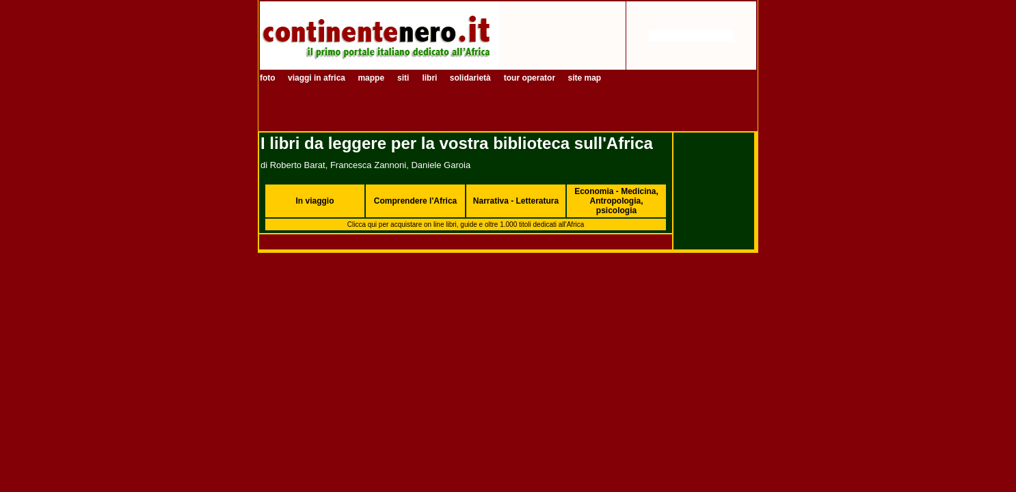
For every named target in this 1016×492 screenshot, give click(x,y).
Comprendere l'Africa (415, 201)
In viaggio (314, 201)
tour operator (531, 78)
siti (403, 78)
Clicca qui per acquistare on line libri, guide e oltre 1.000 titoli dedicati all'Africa (466, 224)
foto (269, 78)
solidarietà (470, 78)
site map (584, 78)
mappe (371, 78)
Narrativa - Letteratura (516, 201)
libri (430, 78)
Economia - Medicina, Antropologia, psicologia (616, 201)
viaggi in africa (317, 78)
